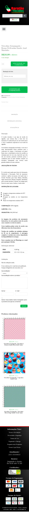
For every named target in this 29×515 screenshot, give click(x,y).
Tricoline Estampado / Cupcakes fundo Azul (14, 378)
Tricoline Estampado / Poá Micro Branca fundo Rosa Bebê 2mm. (14, 344)
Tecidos (8, 97)
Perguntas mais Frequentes (14, 444)
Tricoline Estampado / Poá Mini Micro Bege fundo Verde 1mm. (13, 412)
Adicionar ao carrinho (19, 64)
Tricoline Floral (4, 101)
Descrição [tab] (14, 114)
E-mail (17, 291)
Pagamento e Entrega (14, 441)
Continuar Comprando (14, 90)
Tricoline (13, 97)
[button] (4, 29)
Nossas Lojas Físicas (14, 447)
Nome (3, 291)
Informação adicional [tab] (14, 120)
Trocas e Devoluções (14, 432)
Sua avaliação (6, 271)
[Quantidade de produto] (2, 64)
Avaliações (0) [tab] (14, 127)
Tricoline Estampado (20, 97)
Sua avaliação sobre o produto (11, 275)
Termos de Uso (14, 438)
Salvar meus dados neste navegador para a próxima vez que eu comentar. (14, 301)
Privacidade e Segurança (14, 435)
